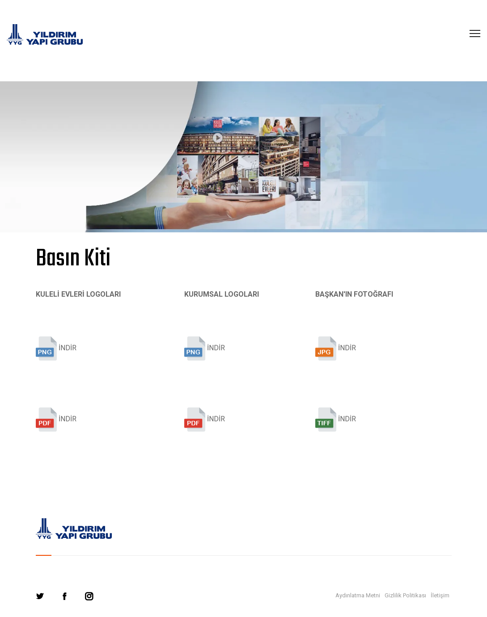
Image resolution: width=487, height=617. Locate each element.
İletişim (440, 595)
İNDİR (56, 348)
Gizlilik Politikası (405, 595)
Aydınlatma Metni (357, 595)
